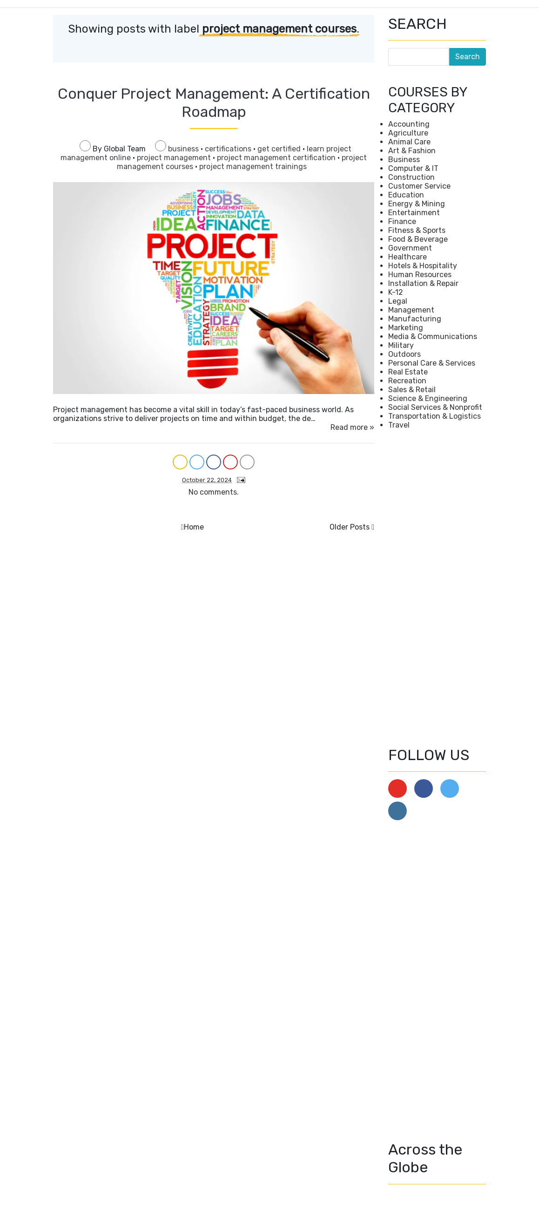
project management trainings (253, 166)
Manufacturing (414, 318)
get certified (280, 148)
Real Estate (408, 371)
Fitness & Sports (416, 230)
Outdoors (404, 354)
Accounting (409, 124)
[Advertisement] (437, 587)
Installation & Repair (423, 283)
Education (406, 194)
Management (411, 310)
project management (175, 157)
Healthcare (407, 256)
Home (194, 527)
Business (404, 159)
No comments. (214, 492)
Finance (402, 221)
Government (410, 248)
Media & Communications (432, 336)
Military (401, 345)
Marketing (405, 327)
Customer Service (419, 186)
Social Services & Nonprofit (435, 407)
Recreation (407, 380)
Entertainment (414, 212)
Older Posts (350, 527)
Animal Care (409, 141)
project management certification (277, 157)
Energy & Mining (416, 203)
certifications (229, 148)
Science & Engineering (427, 398)
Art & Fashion (412, 150)
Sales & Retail (412, 389)
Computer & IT (413, 168)
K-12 (395, 292)
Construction (411, 177)
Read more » (352, 427)
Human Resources (419, 274)
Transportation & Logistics (434, 416)
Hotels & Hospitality (422, 265)
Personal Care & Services (431, 363)
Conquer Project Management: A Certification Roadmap (214, 102)
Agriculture (408, 133)
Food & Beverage (418, 239)
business (184, 148)
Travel (399, 425)
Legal (397, 301)
